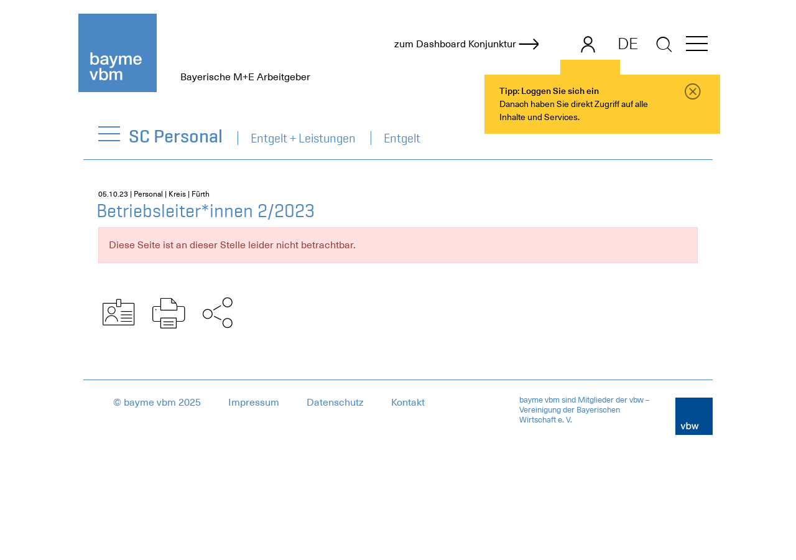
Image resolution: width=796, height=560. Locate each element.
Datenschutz (335, 402)
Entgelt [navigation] (402, 138)
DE (628, 43)
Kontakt (408, 402)
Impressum (253, 402)
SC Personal (176, 136)
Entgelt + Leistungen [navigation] (303, 138)
